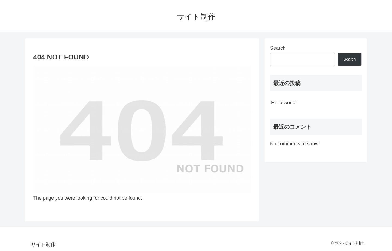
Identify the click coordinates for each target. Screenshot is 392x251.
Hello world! (284, 102)
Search (278, 48)
